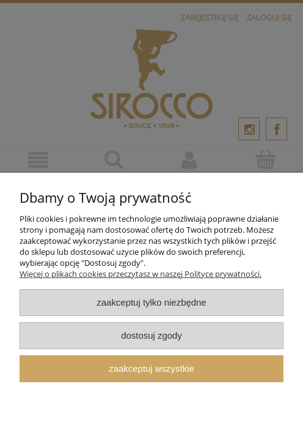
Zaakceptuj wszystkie (151, 368)
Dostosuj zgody (151, 335)
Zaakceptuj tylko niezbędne (151, 302)
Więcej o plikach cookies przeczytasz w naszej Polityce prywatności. (140, 273)
